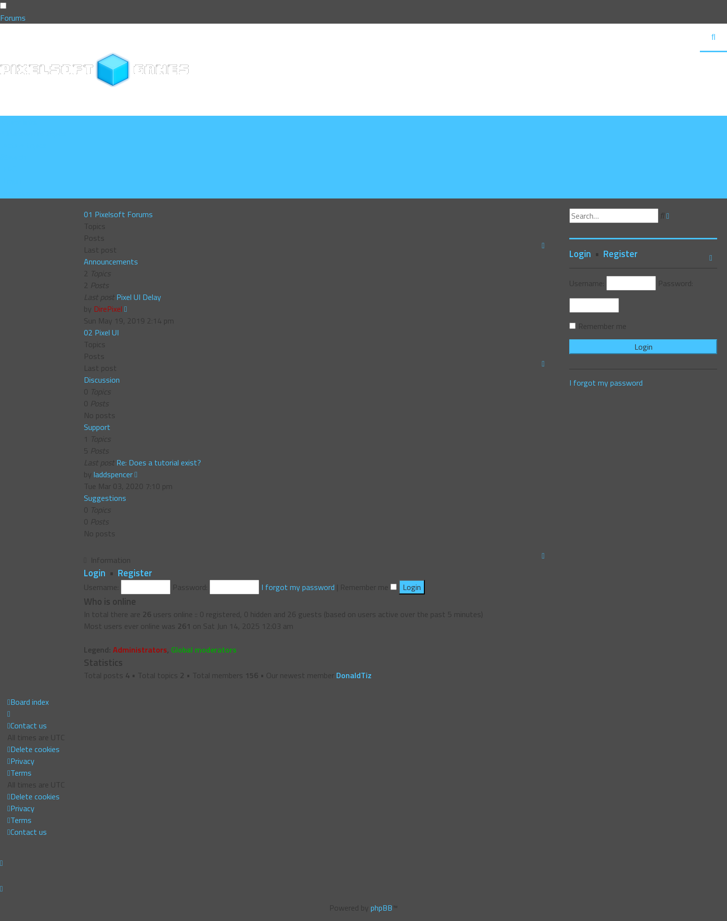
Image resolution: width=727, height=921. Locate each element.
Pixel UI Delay (138, 297)
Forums (13, 18)
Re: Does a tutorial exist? (158, 462)
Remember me (368, 587)
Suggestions (105, 498)
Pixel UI (107, 332)
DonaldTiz (354, 675)
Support (97, 427)
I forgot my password (298, 587)
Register (135, 573)
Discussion (102, 380)
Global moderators (204, 650)
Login (94, 573)
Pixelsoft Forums (124, 214)
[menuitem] (33, 133)
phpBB (381, 908)
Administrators (140, 650)
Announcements (111, 261)
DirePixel (108, 309)
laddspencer (113, 474)
